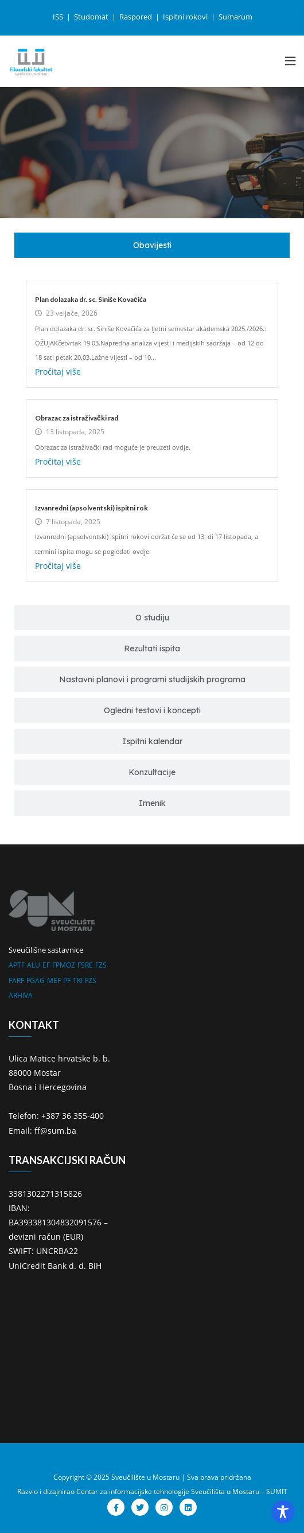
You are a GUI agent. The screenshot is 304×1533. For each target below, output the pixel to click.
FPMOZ (63, 965)
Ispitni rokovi (186, 16)
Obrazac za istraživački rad (76, 418)
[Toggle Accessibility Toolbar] (282, 1511)
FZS (101, 965)
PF (67, 980)
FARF (16, 980)
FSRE (85, 965)
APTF (17, 965)
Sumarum (235, 16)
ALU (33, 965)
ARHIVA (21, 995)
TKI (78, 980)
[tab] (152, 245)
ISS (59, 16)
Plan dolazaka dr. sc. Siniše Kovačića (90, 299)
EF (46, 965)
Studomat (92, 16)
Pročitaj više (58, 371)
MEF (54, 980)
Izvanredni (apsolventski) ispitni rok (91, 508)
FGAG (35, 980)
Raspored (136, 16)
